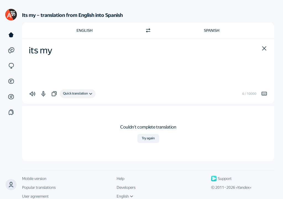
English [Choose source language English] (85, 30)
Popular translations (39, 187)
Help (120, 178)
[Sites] (11, 65)
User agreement (35, 196)
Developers (126, 187)
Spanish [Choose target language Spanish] (211, 30)
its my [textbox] (40, 50)
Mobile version (34, 178)
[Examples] (11, 50)
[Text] (11, 34)
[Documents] (11, 81)
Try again (148, 138)
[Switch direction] (148, 30)
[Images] (11, 96)
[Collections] (11, 112)
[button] (264, 48)
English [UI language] (125, 196)
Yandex (243, 187)
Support (221, 178)
